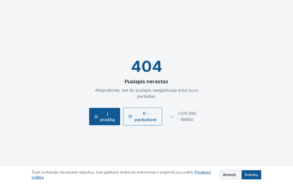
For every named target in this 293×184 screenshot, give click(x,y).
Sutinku (251, 174)
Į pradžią (104, 116)
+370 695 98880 (183, 116)
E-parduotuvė (142, 116)
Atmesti (229, 174)
